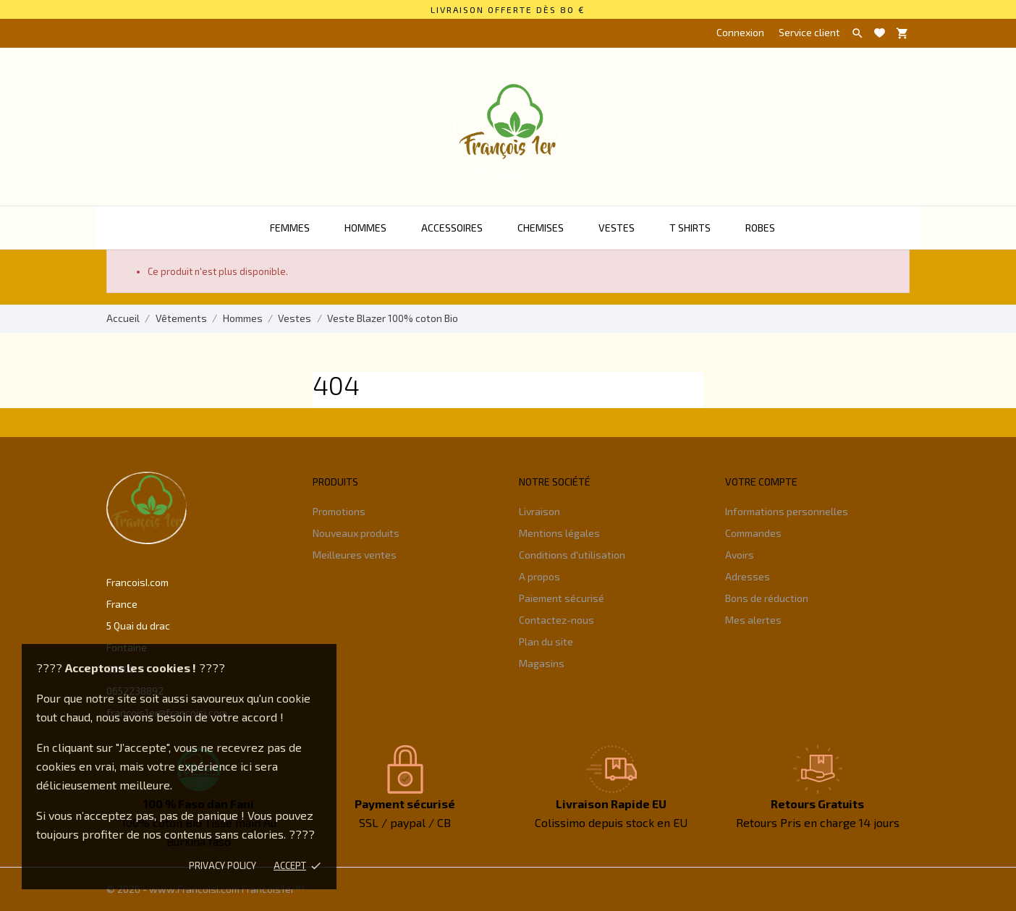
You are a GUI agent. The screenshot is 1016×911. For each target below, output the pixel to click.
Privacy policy (222, 865)
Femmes (290, 227)
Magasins (541, 663)
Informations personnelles (786, 511)
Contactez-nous (556, 620)
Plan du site (546, 641)
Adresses (747, 576)
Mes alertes (753, 620)
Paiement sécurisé (561, 598)
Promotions (339, 511)
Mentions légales (559, 533)
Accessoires (452, 227)
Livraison (539, 511)
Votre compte (761, 481)
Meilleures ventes (355, 554)
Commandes (753, 533)
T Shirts (690, 227)
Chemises (540, 227)
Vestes (616, 227)
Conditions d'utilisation (572, 554)
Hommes (365, 227)
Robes (760, 227)
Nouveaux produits (356, 533)
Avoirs (739, 554)
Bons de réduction (766, 598)
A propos (539, 576)
